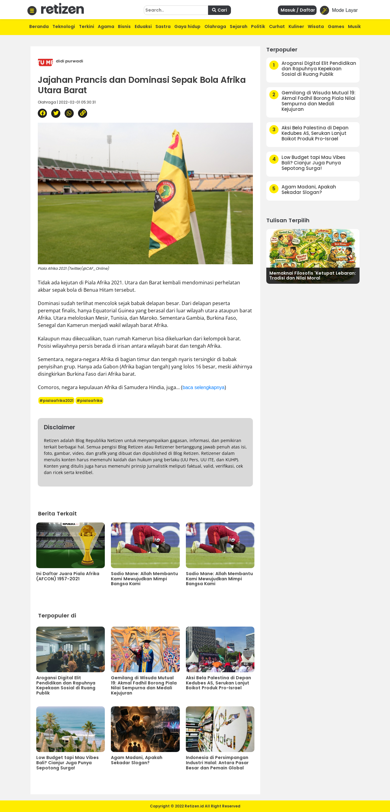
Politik (258, 26)
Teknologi (63, 26)
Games (336, 26)
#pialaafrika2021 (56, 400)
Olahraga (215, 26)
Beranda (39, 26)
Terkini (86, 26)
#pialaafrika (89, 400)
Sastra (163, 26)
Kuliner (296, 26)
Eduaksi (143, 26)
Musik (354, 26)
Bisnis (124, 26)
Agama (106, 26)
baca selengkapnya (204, 387)
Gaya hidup (187, 26)
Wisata (316, 26)
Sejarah (238, 26)
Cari (219, 10)
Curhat (277, 26)
